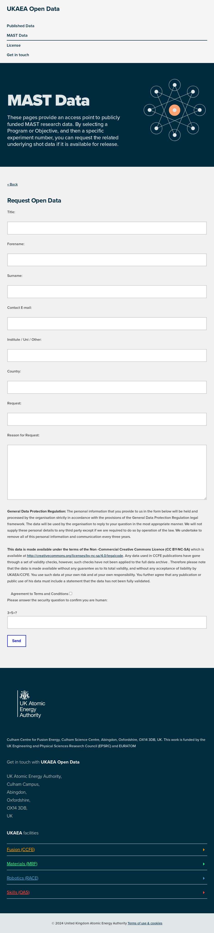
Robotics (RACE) (22, 878)
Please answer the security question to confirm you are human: (57, 600)
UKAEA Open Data (33, 9)
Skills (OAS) (18, 892)
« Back (12, 184)
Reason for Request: (23, 435)
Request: (14, 403)
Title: (11, 212)
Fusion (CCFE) (21, 849)
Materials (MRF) (22, 864)
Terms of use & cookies (145, 923)
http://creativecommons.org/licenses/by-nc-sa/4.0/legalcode (75, 556)
